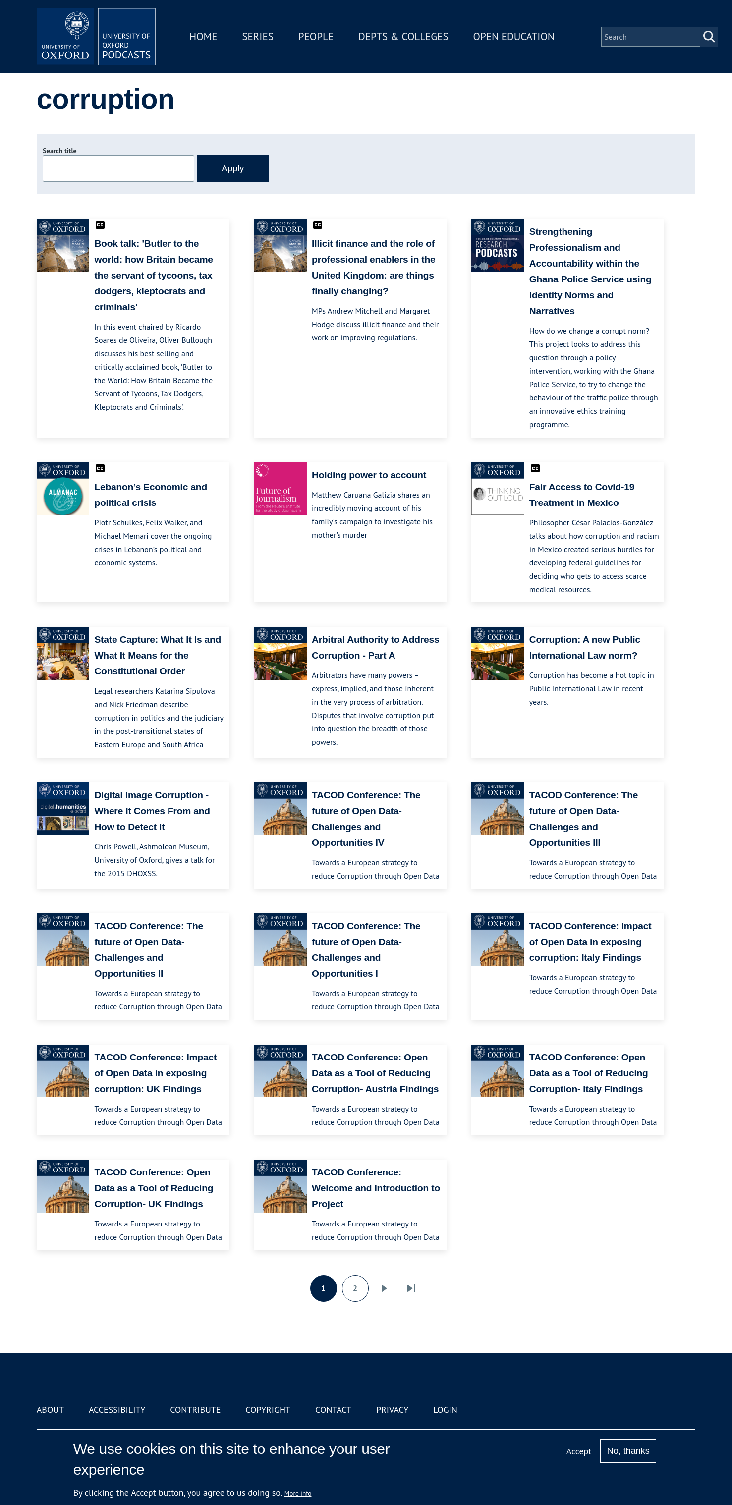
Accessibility (117, 1409)
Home (203, 36)
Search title (59, 150)
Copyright (267, 1409)
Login (445, 1409)
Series (257, 36)
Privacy (392, 1409)
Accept (579, 1451)
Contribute (195, 1409)
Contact (333, 1409)
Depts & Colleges (403, 36)
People (316, 36)
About (50, 1409)
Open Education (514, 36)
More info (298, 1493)
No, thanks (628, 1451)
